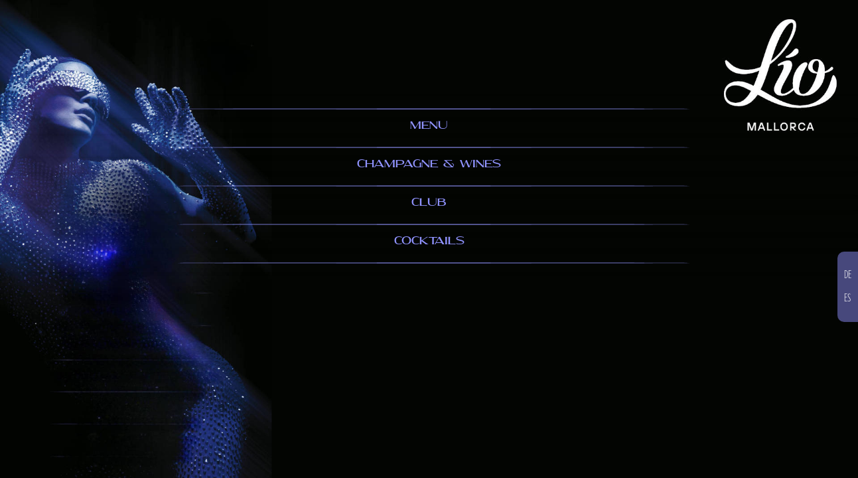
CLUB (429, 202)
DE (847, 275)
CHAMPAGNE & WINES (429, 164)
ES (847, 298)
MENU (429, 125)
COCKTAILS (429, 241)
